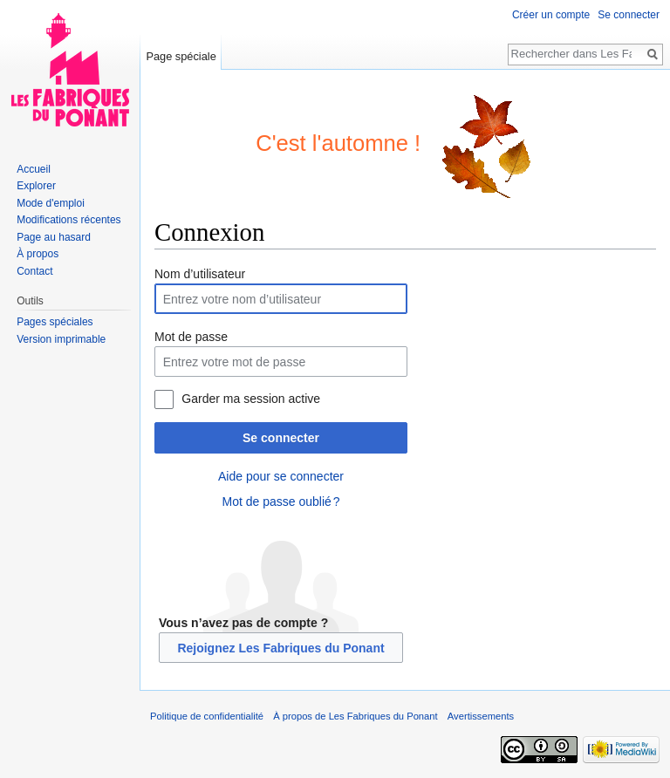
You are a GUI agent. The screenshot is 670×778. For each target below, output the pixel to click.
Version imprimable (61, 339)
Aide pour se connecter (281, 476)
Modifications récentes (68, 220)
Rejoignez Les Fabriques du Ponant (280, 648)
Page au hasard (54, 237)
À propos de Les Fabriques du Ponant (355, 716)
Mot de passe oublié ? (280, 501)
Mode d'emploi (51, 203)
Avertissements (481, 716)
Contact (34, 271)
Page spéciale (180, 56)
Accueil (34, 169)
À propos (37, 254)
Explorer (36, 186)
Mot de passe (191, 337)
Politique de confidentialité (206, 716)
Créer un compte (551, 15)
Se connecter (281, 438)
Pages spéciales (54, 322)
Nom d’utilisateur (199, 274)
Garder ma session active (250, 399)
